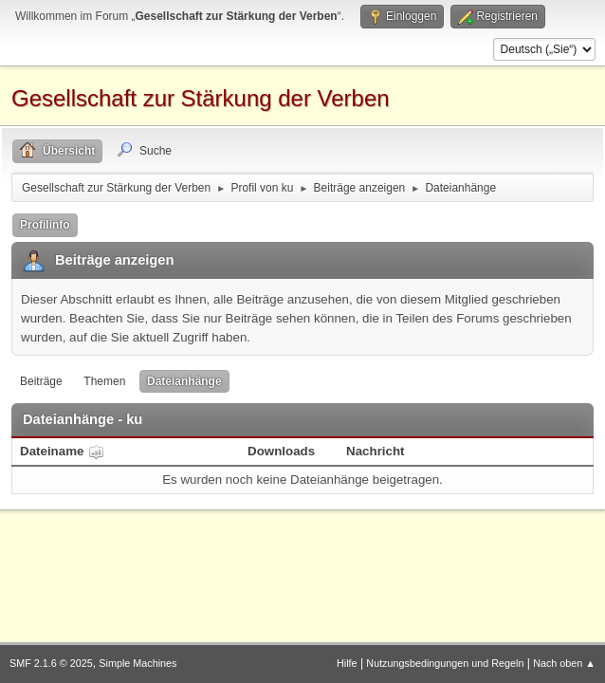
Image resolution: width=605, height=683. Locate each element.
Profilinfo (45, 224)
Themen (104, 381)
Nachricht (375, 451)
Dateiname (62, 451)
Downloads (281, 451)
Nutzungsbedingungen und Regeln (444, 663)
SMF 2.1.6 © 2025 (51, 663)
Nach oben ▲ (564, 663)
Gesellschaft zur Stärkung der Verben (200, 98)
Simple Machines (137, 663)
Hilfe (347, 663)
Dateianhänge (184, 381)
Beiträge (41, 381)
